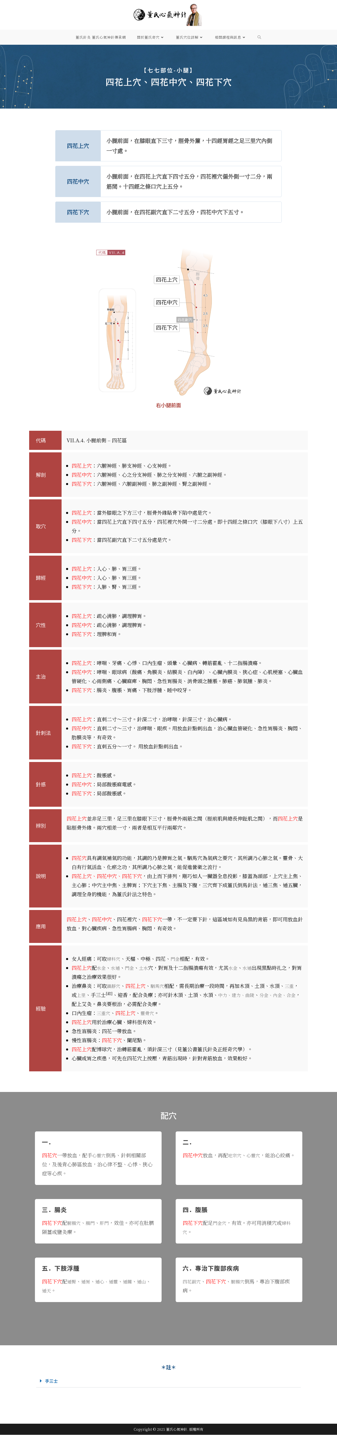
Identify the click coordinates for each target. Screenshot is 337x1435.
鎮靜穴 (114, 985)
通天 (57, 1290)
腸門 (92, 1222)
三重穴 (104, 1013)
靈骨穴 (149, 1013)
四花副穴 (193, 1281)
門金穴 (220, 1222)
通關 (132, 1281)
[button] (168, 1381)
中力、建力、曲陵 (239, 994)
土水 (147, 967)
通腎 (72, 1281)
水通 (117, 967)
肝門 (107, 1222)
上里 (82, 994)
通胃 (87, 1281)
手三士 (52, 1380)
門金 (177, 958)
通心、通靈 (109, 1281)
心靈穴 (99, 1155)
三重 (293, 985)
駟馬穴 (159, 985)
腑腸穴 (74, 1222)
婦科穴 (114, 958)
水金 (102, 967)
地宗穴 (235, 1155)
